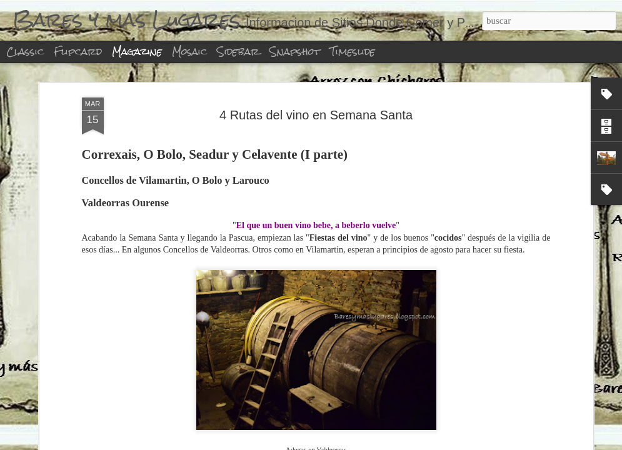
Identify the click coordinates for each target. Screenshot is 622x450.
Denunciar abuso (394, 443)
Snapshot (294, 51)
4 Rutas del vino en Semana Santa (316, 86)
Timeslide (352, 51)
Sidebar (238, 51)
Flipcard (78, 51)
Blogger (353, 443)
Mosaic (189, 51)
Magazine (137, 51)
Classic (25, 51)
